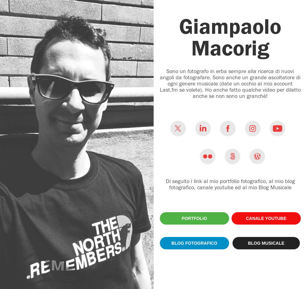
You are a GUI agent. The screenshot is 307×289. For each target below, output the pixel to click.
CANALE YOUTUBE (266, 218)
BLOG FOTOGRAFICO (194, 243)
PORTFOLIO (194, 218)
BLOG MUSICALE (266, 243)
